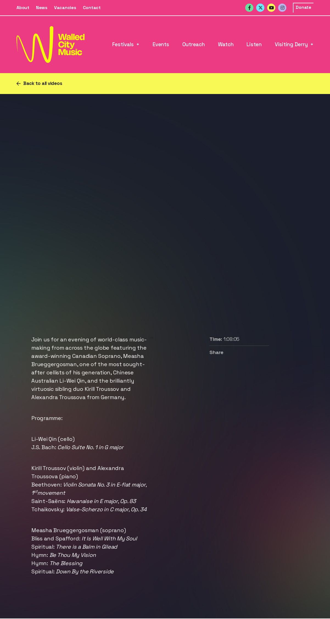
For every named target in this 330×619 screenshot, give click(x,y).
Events (161, 44)
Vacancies (65, 7)
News (41, 7)
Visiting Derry (291, 44)
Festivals (123, 44)
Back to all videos (42, 83)
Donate (303, 7)
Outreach (193, 44)
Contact (92, 7)
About (22, 7)
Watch (226, 44)
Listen (254, 44)
